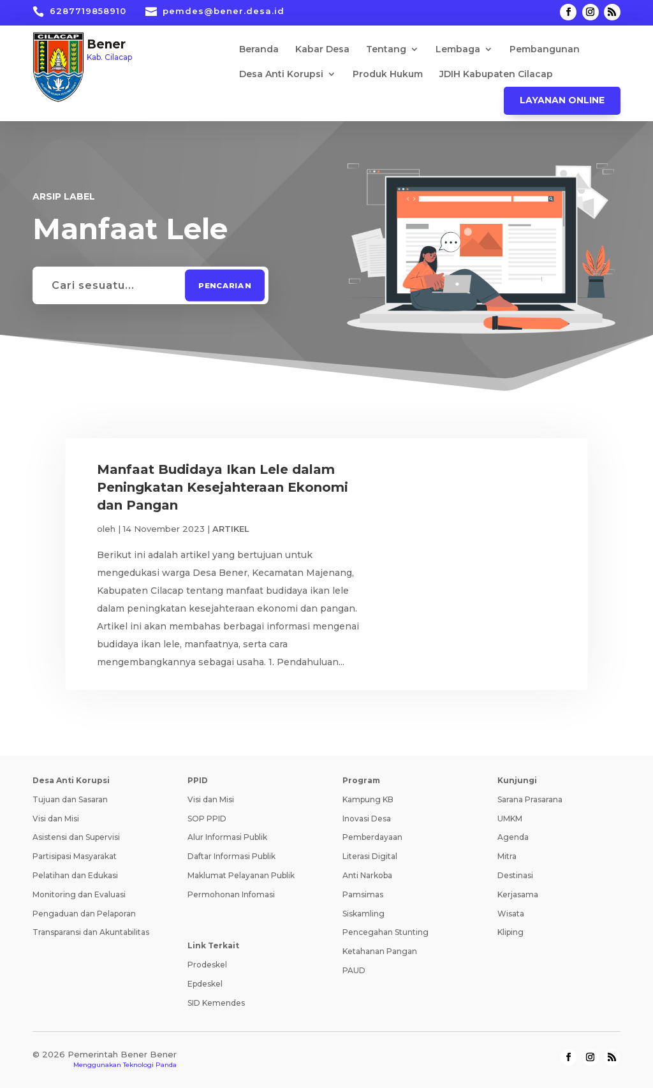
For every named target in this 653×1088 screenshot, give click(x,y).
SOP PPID (206, 818)
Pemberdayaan (372, 837)
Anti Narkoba (367, 875)
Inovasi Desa (366, 818)
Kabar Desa (322, 50)
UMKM (509, 818)
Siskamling (363, 913)
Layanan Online (562, 100)
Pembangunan (545, 50)
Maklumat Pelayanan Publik (241, 875)
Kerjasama (517, 894)
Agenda (513, 837)
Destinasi (515, 875)
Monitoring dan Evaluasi (79, 894)
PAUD (353, 970)
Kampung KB (367, 799)
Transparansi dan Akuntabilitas (91, 932)
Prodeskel (207, 964)
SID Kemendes (216, 1003)
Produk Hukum (388, 75)
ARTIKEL (230, 529)
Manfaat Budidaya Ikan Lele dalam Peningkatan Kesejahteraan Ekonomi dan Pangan (222, 487)
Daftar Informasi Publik (231, 856)
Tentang (386, 50)
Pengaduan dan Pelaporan (84, 913)
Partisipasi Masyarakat (75, 856)
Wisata (510, 913)
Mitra (507, 856)
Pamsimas (362, 894)
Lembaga (458, 50)
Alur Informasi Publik (227, 837)
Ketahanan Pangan (379, 951)
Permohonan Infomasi (231, 894)
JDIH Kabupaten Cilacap (496, 75)
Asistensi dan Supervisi (76, 837)
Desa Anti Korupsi (281, 75)
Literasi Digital (369, 856)
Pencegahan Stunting (385, 932)
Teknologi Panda (150, 1065)
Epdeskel (205, 984)
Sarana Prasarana (529, 799)
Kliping (510, 932)
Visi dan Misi (56, 818)
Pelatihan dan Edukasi (75, 875)
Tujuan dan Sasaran (70, 799)
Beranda (259, 50)
